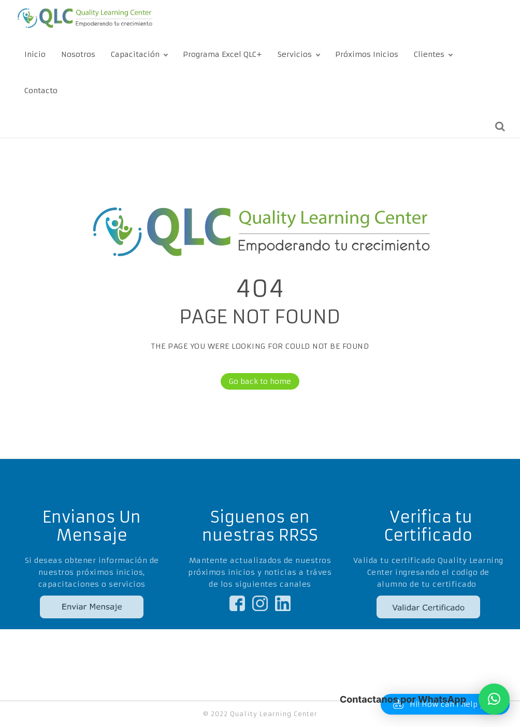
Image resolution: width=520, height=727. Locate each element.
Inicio (35, 54)
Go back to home (256, 381)
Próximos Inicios (366, 54)
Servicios (295, 54)
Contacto (40, 90)
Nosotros (78, 54)
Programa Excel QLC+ (222, 54)
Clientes (429, 54)
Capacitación (135, 54)
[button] (494, 699)
